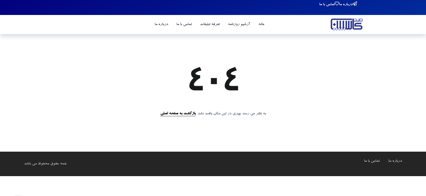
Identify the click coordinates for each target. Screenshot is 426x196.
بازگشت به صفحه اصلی (178, 114)
